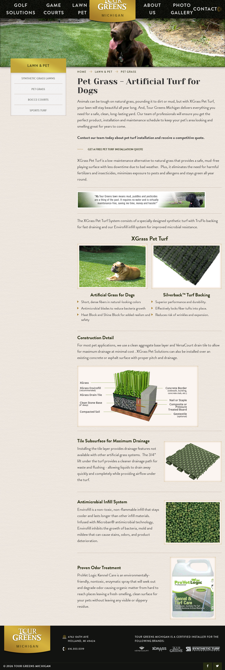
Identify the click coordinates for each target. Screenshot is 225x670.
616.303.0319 (76, 649)
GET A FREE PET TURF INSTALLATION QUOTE (115, 149)
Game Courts (43, 11)
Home (81, 72)
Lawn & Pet (73, 11)
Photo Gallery (182, 11)
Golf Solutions (13, 11)
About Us (152, 11)
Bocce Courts (38, 100)
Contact (203, 11)
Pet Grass (128, 72)
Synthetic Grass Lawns (38, 78)
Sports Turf (38, 110)
